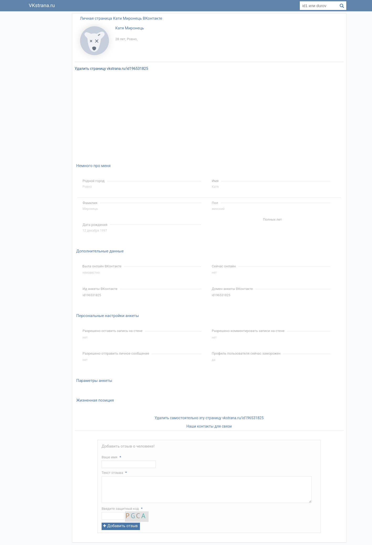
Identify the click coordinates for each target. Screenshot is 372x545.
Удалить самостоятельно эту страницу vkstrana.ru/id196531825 (209, 418)
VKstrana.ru (42, 5)
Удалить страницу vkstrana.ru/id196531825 (111, 68)
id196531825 (92, 295)
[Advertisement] (47, 90)
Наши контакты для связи (209, 426)
